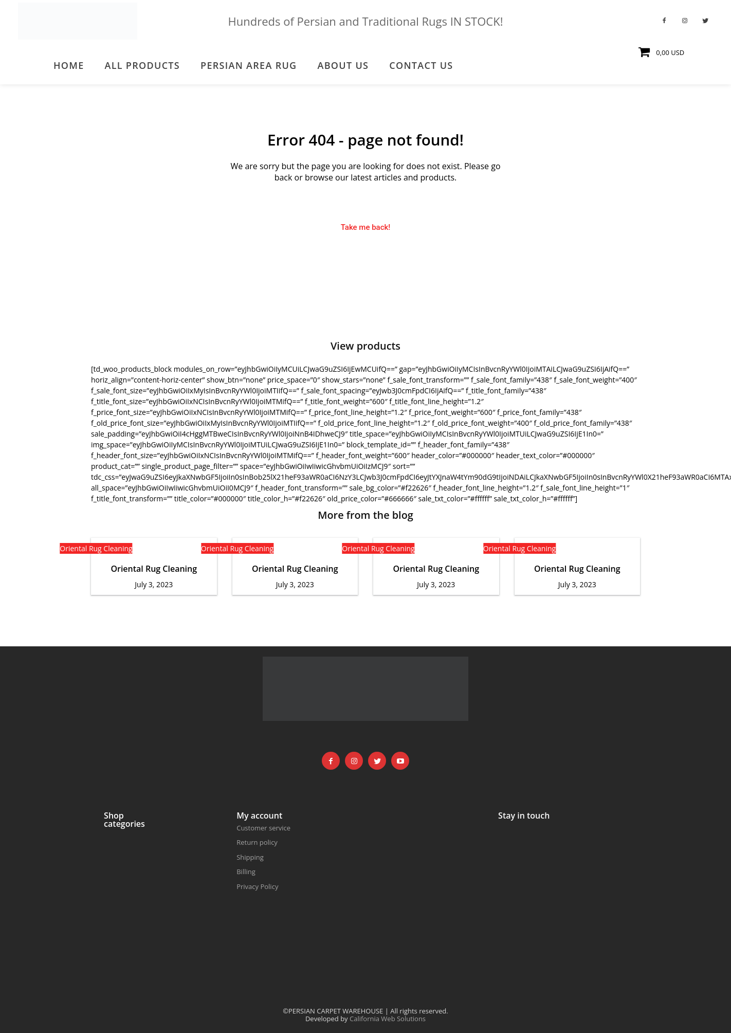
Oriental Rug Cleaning (96, 549)
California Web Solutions (388, 1018)
